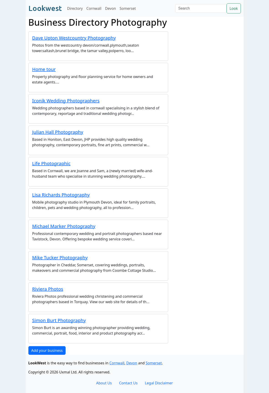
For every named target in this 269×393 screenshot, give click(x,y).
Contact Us (128, 382)
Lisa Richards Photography (61, 195)
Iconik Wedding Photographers (66, 101)
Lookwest (45, 8)
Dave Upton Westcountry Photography (74, 38)
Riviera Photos (47, 289)
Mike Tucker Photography (60, 257)
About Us (104, 382)
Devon (110, 8)
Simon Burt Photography (59, 320)
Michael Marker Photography (63, 226)
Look (234, 8)
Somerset (128, 8)
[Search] (201, 8)
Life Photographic (51, 163)
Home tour (44, 69)
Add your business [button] (47, 350)
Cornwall (93, 8)
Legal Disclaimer (159, 382)
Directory (75, 8)
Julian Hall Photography (57, 132)
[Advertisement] (207, 94)
